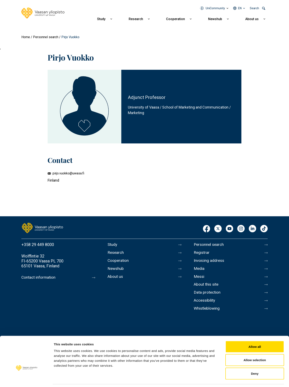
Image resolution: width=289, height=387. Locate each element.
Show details (215, 379)
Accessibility (205, 304)
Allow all (255, 333)
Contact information (39, 277)
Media (199, 270)
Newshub (215, 19)
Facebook (206, 229)
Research (136, 19)
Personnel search (45, 37)
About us (252, 19)
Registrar (202, 253)
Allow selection (254, 346)
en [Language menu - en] (240, 8)
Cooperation (175, 19)
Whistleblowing (207, 313)
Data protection (208, 296)
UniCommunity (215, 8)
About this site (207, 287)
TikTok (264, 229)
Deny (255, 360)
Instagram (241, 229)
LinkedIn (252, 229)
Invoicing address (210, 261)
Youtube (229, 229)
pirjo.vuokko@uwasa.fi (68, 173)
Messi (199, 279)
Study (101, 19)
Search (254, 8)
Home (25, 37)
